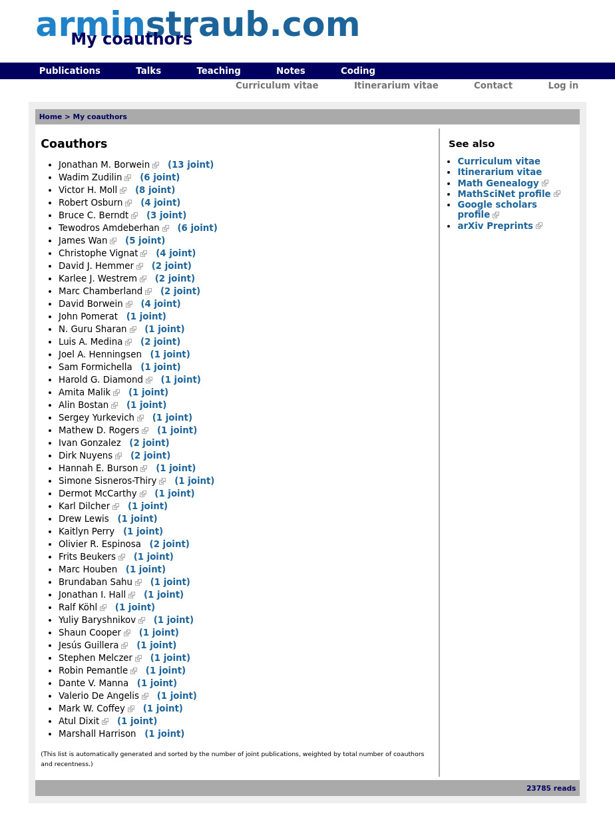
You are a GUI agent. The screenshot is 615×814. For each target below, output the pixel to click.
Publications (70, 71)
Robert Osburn (90, 203)
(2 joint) (172, 266)
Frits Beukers (87, 557)
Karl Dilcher (84, 506)
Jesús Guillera (88, 645)
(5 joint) (145, 241)
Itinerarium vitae (396, 86)
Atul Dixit (79, 721)
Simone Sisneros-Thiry (107, 481)
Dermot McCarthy (98, 494)
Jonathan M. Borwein (104, 165)
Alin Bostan (83, 405)
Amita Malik (84, 392)
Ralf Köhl (78, 607)
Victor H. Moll (88, 190)
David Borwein (91, 304)
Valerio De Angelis (99, 696)
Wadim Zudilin (90, 177)
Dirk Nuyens (85, 456)
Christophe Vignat (98, 253)
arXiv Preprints (495, 226)
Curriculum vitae (277, 86)
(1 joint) (146, 316)
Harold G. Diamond (101, 380)
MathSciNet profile (503, 194)
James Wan (83, 241)
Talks (148, 71)
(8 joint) (155, 190)
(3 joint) (166, 215)
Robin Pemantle (93, 671)
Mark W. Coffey (92, 708)
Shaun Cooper (90, 633)
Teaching (218, 71)
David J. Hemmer (96, 266)
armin (197, 24)
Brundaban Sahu (95, 582)
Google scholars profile (497, 210)
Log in (563, 86)
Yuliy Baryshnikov (97, 620)
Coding (358, 71)
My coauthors (100, 116)
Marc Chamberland (100, 291)
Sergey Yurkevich (96, 418)
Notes (291, 71)
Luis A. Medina (90, 342)
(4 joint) (160, 203)
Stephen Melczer (95, 658)
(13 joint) (191, 165)
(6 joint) (160, 177)
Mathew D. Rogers (99, 430)
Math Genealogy (497, 183)
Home (51, 116)
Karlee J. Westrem (98, 279)
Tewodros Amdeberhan (109, 228)
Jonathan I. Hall (92, 595)
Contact (493, 86)
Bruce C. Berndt (93, 215)
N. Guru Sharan (93, 329)
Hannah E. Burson (98, 468)
